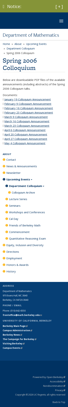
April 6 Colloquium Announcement (25, 130)
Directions (12, 251)
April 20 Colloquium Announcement (25, 134)
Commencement (19, 232)
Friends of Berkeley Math (24, 225)
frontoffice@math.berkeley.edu (22, 315)
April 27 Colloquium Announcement (25, 139)
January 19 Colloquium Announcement (27, 99)
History (11, 271)
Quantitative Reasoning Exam (27, 238)
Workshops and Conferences (27, 212)
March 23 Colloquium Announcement (26, 125)
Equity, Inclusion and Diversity (25, 245)
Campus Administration (17, 330)
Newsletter (13, 173)
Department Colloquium (21, 48)
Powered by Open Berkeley (49, 377)
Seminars (14, 205)
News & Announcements (21, 166)
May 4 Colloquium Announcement (24, 143)
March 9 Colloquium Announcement (26, 117)
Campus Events (12, 347)
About (18, 44)
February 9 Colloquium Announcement (27, 104)
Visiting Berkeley (14, 343)
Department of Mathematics (31, 35)
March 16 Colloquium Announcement (26, 121)
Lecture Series (18, 199)
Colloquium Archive (23, 192)
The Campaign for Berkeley (19, 339)
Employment (14, 258)
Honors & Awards (17, 265)
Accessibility (57, 381)
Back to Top (59, 402)
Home (6, 44)
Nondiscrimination (54, 385)
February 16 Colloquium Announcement (28, 108)
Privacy (60, 390)
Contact (11, 159)
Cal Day (13, 219)
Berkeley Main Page (15, 326)
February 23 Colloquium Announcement (28, 112)
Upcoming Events (36, 44)
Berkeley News (12, 334)
